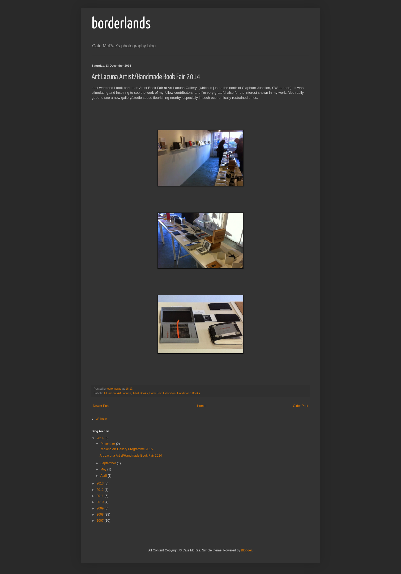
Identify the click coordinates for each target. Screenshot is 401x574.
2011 (101, 496)
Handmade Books (188, 393)
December (108, 444)
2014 (101, 438)
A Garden (110, 393)
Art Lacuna (124, 393)
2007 (101, 520)
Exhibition (169, 393)
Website (101, 419)
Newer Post (101, 406)
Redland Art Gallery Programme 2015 (126, 449)
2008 (101, 514)
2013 (101, 483)
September (108, 463)
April (104, 476)
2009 (101, 508)
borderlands (121, 24)
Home (201, 406)
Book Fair (156, 393)
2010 (101, 502)
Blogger (246, 550)
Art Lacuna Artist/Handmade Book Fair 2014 (131, 455)
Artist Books (140, 393)
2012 (101, 490)
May (103, 469)
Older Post (300, 406)
